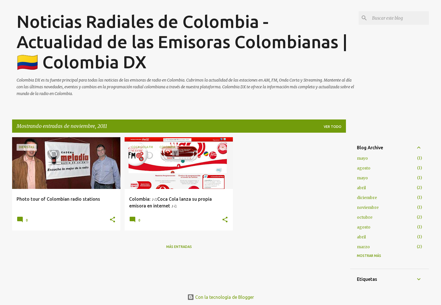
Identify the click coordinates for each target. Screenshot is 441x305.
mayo (362, 158)
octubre (364, 217)
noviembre (368, 207)
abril (361, 187)
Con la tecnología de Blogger (220, 297)
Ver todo (332, 126)
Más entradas (179, 246)
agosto (363, 168)
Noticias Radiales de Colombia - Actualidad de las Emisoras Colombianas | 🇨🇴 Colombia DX (182, 42)
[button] (112, 220)
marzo (363, 246)
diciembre (367, 197)
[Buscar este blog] (399, 18)
